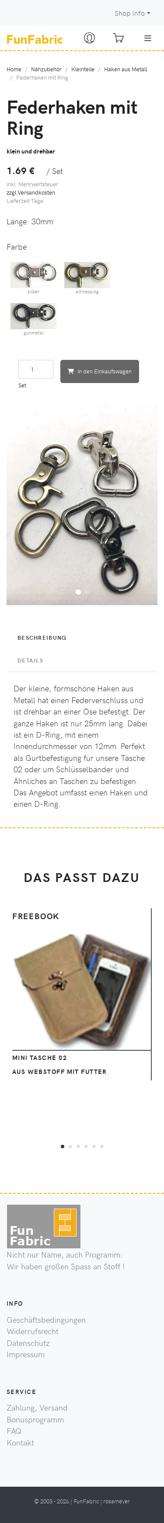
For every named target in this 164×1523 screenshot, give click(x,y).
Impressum (26, 1354)
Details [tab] (30, 660)
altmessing (87, 278)
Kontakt (20, 1442)
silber (33, 278)
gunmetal (33, 319)
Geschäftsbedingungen (46, 1319)
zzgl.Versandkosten (31, 192)
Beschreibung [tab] (41, 637)
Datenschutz (28, 1343)
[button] (78, 590)
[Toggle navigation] (148, 38)
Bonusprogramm (35, 1419)
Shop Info (130, 12)
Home (14, 69)
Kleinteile (82, 69)
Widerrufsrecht (33, 1331)
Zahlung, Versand (37, 1407)
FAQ (14, 1430)
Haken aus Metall (125, 69)
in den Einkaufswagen (100, 371)
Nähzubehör (46, 69)
